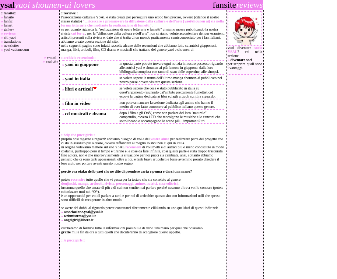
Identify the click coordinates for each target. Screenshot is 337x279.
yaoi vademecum (16, 49)
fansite (9, 17)
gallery (9, 29)
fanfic (8, 21)
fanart (8, 25)
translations (12, 41)
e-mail (52, 57)
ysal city (52, 61)
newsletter (11, 45)
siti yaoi (10, 37)
